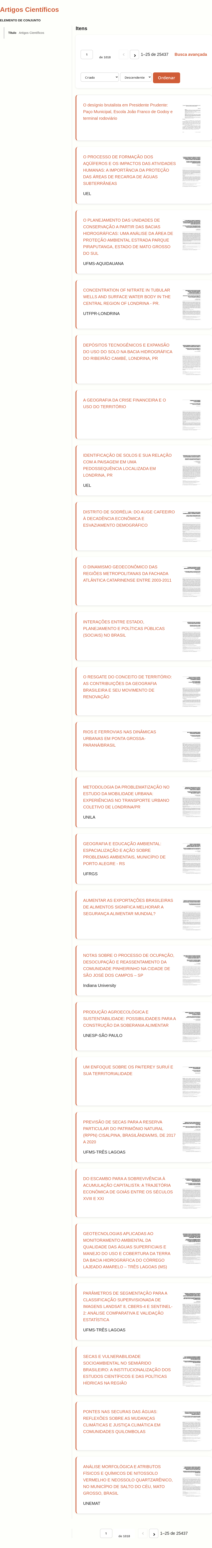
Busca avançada (191, 54)
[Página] (87, 54)
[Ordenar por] (100, 77)
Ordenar (166, 78)
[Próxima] (134, 54)
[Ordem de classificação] (136, 77)
